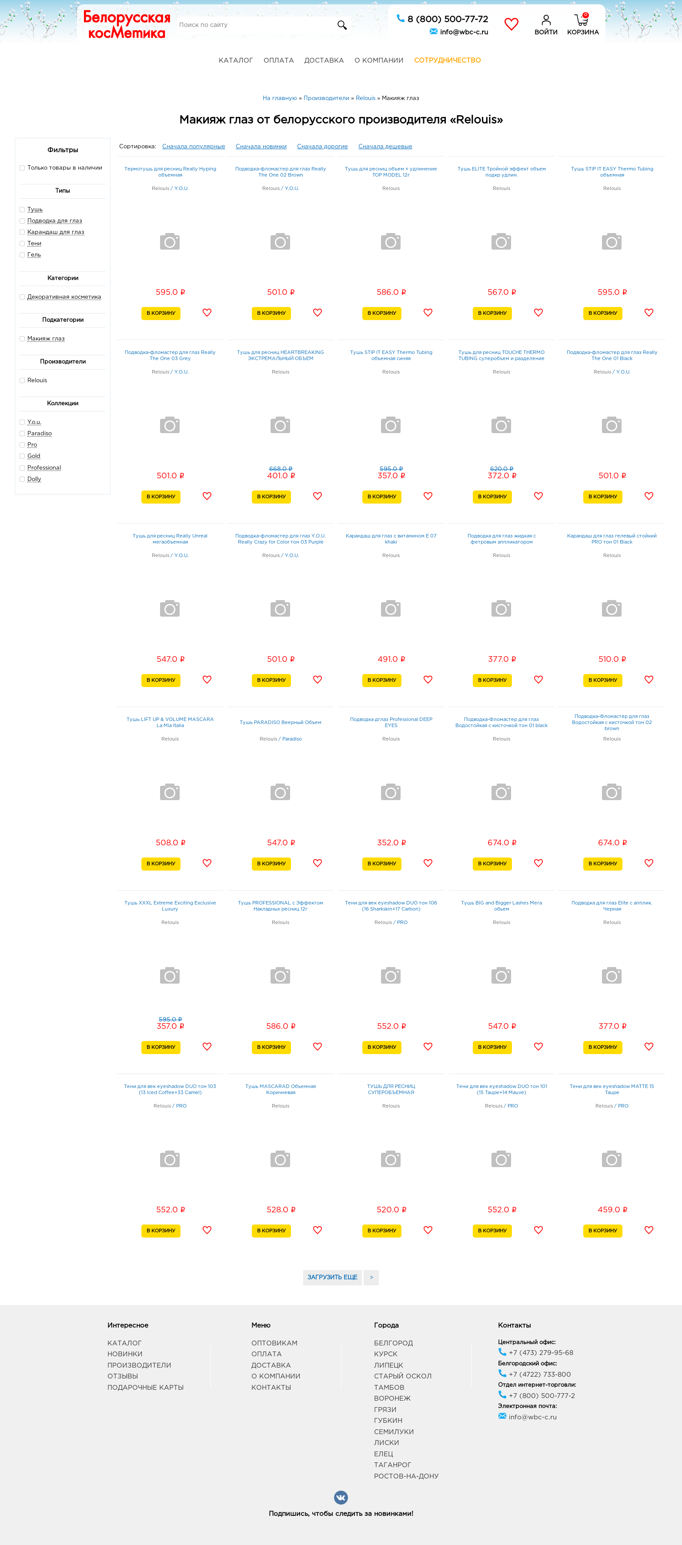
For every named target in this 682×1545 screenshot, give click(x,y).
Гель (34, 255)
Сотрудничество (447, 60)
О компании (379, 60)
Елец (383, 1454)
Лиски (386, 1443)
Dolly (34, 479)
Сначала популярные (193, 146)
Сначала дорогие (322, 146)
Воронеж (392, 1399)
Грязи (385, 1410)
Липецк (388, 1365)
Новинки (125, 1354)
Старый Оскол (403, 1376)
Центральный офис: (526, 1342)
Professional (44, 468)
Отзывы (122, 1376)
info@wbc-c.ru (458, 31)
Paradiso (39, 433)
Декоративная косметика (64, 297)
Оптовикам (274, 1343)
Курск (386, 1354)
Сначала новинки (261, 146)
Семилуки (394, 1432)
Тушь (35, 209)
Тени (34, 243)
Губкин (388, 1421)
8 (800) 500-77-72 (442, 18)
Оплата (279, 60)
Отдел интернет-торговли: (537, 1385)
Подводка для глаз (54, 221)
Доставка (324, 60)
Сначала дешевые (385, 146)
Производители (139, 1365)
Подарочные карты (145, 1388)
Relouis (33, 380)
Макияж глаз (46, 339)
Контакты (271, 1388)
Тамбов (389, 1388)
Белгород (393, 1343)
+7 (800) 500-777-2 (536, 1396)
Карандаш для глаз (55, 232)
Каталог (236, 60)
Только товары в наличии (61, 167)
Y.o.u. (34, 422)
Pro (32, 445)
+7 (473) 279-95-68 (535, 1353)
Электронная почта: (527, 1406)
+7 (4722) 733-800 (534, 1375)
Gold (33, 456)
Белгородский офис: (527, 1363)
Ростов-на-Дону (406, 1476)
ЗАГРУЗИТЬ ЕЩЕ (333, 1277)
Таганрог (392, 1465)
